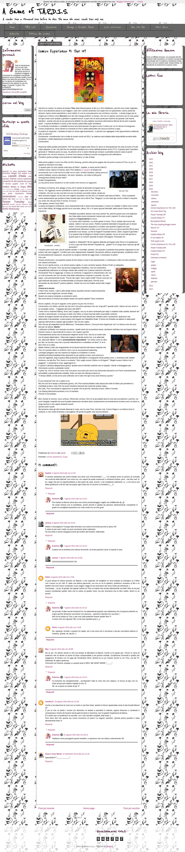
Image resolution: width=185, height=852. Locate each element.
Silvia (47, 577)
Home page (89, 808)
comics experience (54, 457)
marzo (153, 275)
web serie (28, 206)
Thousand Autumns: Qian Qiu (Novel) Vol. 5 (162, 126)
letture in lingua (18, 187)
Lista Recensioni (7, 189)
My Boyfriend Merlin (158, 221)
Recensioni (51, 27)
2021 (151, 166)
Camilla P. (49, 701)
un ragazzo (85, 170)
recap (65, 457)
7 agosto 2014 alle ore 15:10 (75, 499)
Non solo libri (138, 27)
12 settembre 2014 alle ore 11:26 (75, 754)
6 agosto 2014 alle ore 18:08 (61, 649)
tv (10, 206)
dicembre (155, 192)
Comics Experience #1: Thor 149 (163, 244)
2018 (151, 176)
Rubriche (14, 34)
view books (27, 153)
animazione (22, 171)
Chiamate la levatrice (159, 258)
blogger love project (19, 173)
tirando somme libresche (19, 204)
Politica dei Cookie (39, 34)
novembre (155, 195)
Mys (47, 649)
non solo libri (10, 191)
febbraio (154, 278)
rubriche (20, 197)
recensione (9, 196)
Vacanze (154, 231)
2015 (151, 186)
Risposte (51, 493)
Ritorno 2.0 (155, 228)
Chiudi (140, 2)
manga (16, 189)
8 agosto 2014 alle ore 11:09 (69, 627)
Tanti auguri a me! (157, 241)
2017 (151, 179)
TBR (30, 199)
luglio (153, 262)
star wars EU (20, 199)
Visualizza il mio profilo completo (14, 92)
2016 (151, 182)
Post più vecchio (131, 808)
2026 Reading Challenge (17, 134)
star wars (11, 199)
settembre (155, 202)
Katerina (55, 499)
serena (48, 523)
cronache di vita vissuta (13, 181)
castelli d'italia (17, 175)
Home (12, 27)
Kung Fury (154, 254)
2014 (151, 189)
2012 (151, 289)
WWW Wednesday (10, 209)
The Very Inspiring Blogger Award (163, 225)
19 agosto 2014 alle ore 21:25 (67, 701)
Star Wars (162, 27)
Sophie (48, 473)
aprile (153, 272)
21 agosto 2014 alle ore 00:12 (76, 735)
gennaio (154, 282)
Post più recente (46, 808)
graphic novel (18, 184)
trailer (7, 206)
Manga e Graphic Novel (80, 27)
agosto (154, 205)
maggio (154, 268)
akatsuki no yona (9, 171)
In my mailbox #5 (157, 238)
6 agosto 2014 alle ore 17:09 (62, 577)
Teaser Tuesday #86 (158, 248)
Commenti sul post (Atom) (93, 817)
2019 (151, 172)
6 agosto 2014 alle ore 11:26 (63, 473)
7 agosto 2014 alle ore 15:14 (75, 677)
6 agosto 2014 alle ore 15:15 (63, 523)
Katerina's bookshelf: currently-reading (161, 121)
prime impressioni (16, 194)
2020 (151, 169)
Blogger (109, 846)
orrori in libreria (21, 191)
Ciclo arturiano (112, 27)
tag (27, 199)
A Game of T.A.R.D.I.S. (35, 11)
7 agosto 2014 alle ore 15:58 (70, 558)
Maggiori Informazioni (125, 2)
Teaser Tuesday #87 (158, 215)
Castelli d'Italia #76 (158, 234)
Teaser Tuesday (13, 201)
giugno (154, 265)
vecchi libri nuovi (18, 207)
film (25, 181)
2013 (151, 286)
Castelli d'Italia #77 (158, 218)
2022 (151, 163)
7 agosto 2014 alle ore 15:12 (75, 608)
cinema (13, 179)
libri (29, 186)
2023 (151, 159)
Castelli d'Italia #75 (158, 251)
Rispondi (48, 488)
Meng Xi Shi (159, 128)
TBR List (30, 27)
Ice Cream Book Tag (158, 211)
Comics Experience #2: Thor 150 (163, 208)
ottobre (154, 198)
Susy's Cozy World (53, 754)
